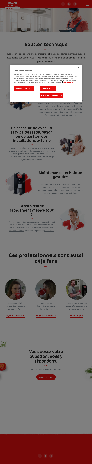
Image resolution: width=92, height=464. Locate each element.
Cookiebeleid (68, 82)
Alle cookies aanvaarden (51, 96)
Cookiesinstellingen (23, 89)
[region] (46, 83)
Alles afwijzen (48, 89)
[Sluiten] (78, 67)
